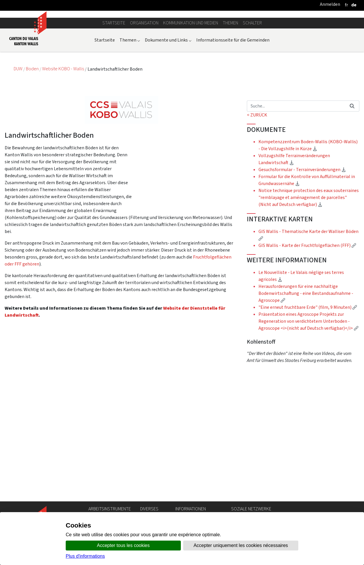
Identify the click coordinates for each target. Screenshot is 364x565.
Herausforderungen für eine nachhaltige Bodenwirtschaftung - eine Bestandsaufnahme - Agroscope (305, 353)
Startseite (113, 83)
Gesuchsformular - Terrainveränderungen (302, 230)
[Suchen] (296, 166)
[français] (346, 5)
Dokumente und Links (168, 100)
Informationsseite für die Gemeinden (233, 100)
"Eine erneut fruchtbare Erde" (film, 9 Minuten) (307, 367)
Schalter (252, 83)
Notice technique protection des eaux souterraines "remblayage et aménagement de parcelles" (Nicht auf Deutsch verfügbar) (308, 258)
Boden (33, 129)
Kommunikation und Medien (190, 83)
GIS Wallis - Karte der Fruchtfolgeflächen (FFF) (307, 305)
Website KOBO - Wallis (63, 129)
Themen (230, 83)
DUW (18, 129)
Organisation (144, 83)
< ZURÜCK (257, 175)
